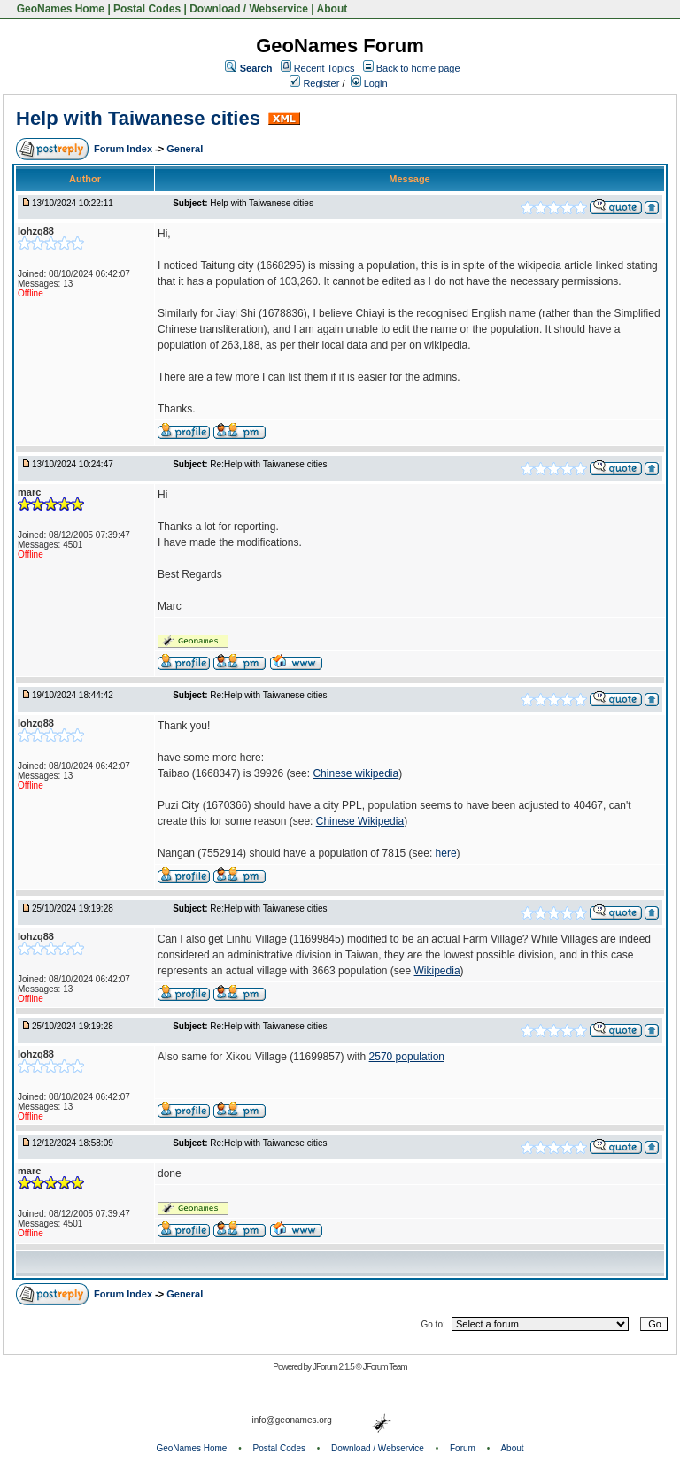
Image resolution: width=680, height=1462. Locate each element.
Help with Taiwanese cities (138, 118)
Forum (462, 1448)
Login (369, 83)
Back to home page (418, 68)
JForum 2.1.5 (334, 1367)
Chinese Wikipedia (360, 821)
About (332, 9)
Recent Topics (324, 68)
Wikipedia (437, 971)
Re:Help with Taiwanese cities (268, 464)
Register (314, 83)
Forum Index (124, 148)
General (184, 148)
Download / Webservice (248, 9)
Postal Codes (147, 9)
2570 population (406, 1056)
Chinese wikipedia (355, 773)
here (446, 853)
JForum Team (385, 1367)
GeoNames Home (58, 9)
